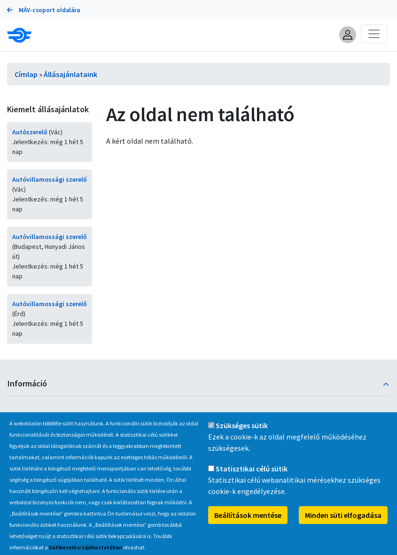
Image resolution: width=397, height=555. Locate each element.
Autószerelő (29, 132)
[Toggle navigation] (374, 33)
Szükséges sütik (242, 434)
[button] (347, 35)
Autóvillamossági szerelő (49, 179)
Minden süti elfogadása (343, 524)
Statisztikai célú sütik (252, 478)
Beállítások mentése (247, 524)
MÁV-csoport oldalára (43, 10)
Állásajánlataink (70, 74)
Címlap (26, 74)
